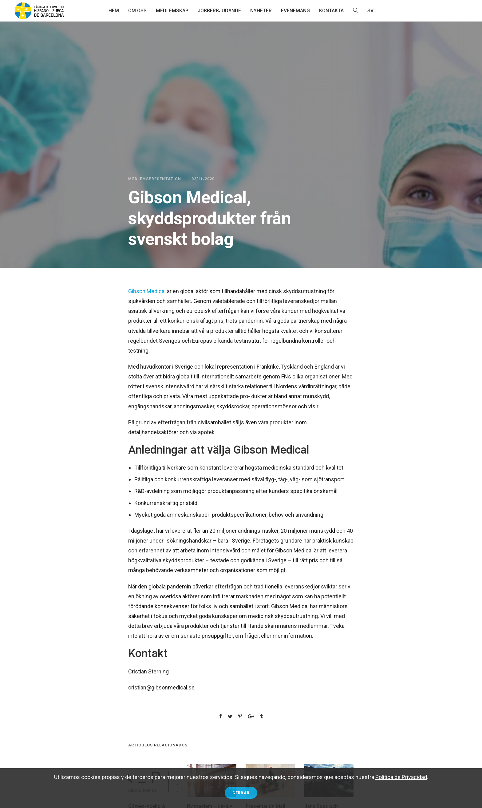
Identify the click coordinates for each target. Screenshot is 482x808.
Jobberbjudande (219, 11)
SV (370, 11)
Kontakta (331, 11)
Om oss (137, 11)
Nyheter (261, 11)
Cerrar (241, 793)
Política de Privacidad (401, 777)
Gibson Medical (147, 291)
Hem (114, 11)
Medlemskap (172, 11)
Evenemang (295, 11)
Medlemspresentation (154, 179)
